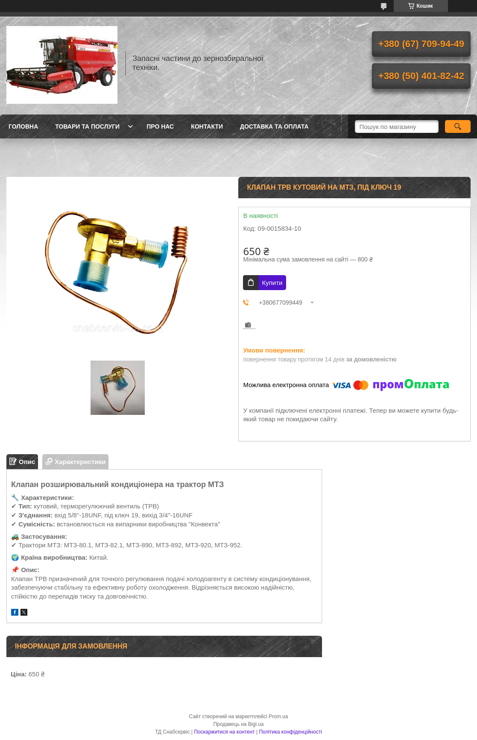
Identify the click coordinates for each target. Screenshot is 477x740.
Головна (23, 126)
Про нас (160, 126)
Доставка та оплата (274, 126)
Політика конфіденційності (290, 732)
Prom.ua (278, 716)
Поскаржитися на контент (224, 732)
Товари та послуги (87, 126)
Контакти (207, 126)
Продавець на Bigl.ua (238, 724)
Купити (272, 282)
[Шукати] (458, 126)
